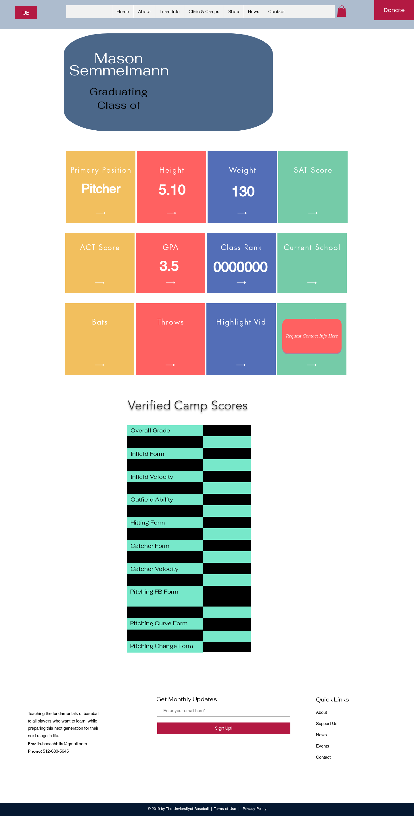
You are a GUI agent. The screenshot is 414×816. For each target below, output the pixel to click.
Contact (323, 757)
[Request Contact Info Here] (312, 336)
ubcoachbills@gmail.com (63, 743)
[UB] (26, 12)
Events (322, 745)
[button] (341, 11)
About (321, 712)
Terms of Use (225, 809)
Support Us (327, 723)
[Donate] (394, 10)
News (321, 734)
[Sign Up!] (223, 728)
